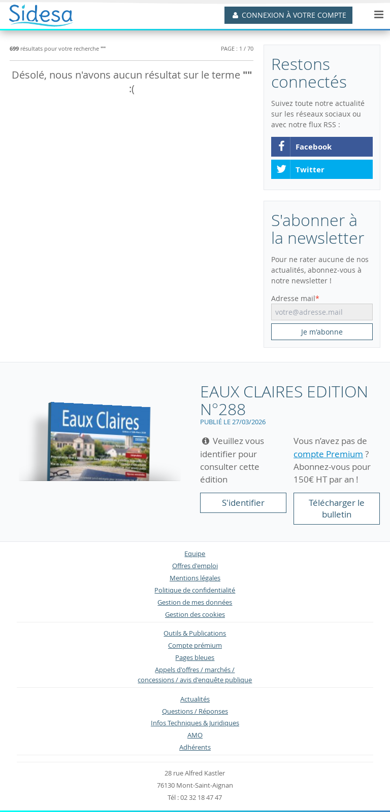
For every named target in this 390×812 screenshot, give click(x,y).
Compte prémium (195, 645)
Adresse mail (293, 298)
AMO (195, 735)
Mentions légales (195, 578)
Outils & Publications (195, 633)
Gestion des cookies (195, 614)
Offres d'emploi (195, 566)
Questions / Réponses (195, 711)
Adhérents (195, 747)
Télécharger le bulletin (337, 509)
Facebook (304, 147)
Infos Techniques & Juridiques (195, 723)
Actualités (195, 699)
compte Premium (328, 454)
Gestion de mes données (194, 602)
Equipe (194, 553)
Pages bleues (194, 657)
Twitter (300, 169)
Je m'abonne (322, 332)
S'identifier (243, 502)
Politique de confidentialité (194, 590)
